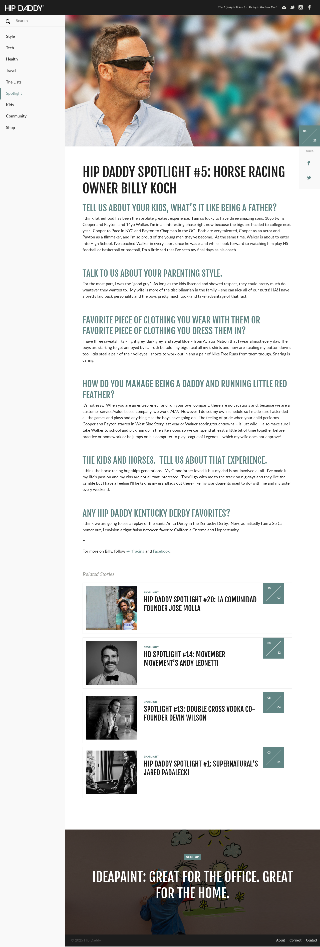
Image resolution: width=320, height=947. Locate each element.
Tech (10, 48)
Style (10, 36)
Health (12, 59)
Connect (295, 940)
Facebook (161, 551)
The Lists (14, 82)
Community (16, 116)
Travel (11, 71)
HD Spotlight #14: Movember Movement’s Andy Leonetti (184, 659)
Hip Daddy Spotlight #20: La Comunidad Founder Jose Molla (200, 604)
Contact (311, 940)
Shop (10, 128)
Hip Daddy (25, 8)
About (280, 940)
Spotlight (14, 93)
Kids (10, 105)
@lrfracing (135, 551)
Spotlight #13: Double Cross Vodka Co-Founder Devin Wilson (199, 713)
